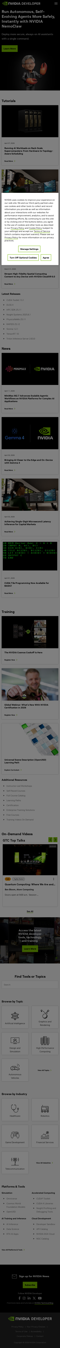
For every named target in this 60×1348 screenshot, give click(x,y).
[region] (30, 229)
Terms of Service (42, 231)
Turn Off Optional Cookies (23, 257)
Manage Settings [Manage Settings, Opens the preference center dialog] (29, 248)
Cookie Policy (35, 228)
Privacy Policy (17, 228)
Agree (46, 257)
